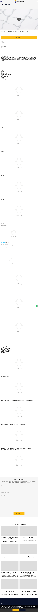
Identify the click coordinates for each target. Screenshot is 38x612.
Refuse (22, 609)
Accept (16, 609)
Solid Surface (3, 242)
